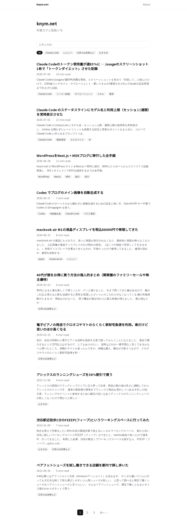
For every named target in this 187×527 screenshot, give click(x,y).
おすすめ (103, 52)
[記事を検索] (93, 44)
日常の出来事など (85, 52)
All (39, 52)
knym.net (42, 4)
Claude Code (52, 52)
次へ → (104, 512)
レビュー (67, 52)
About (146, 4)
